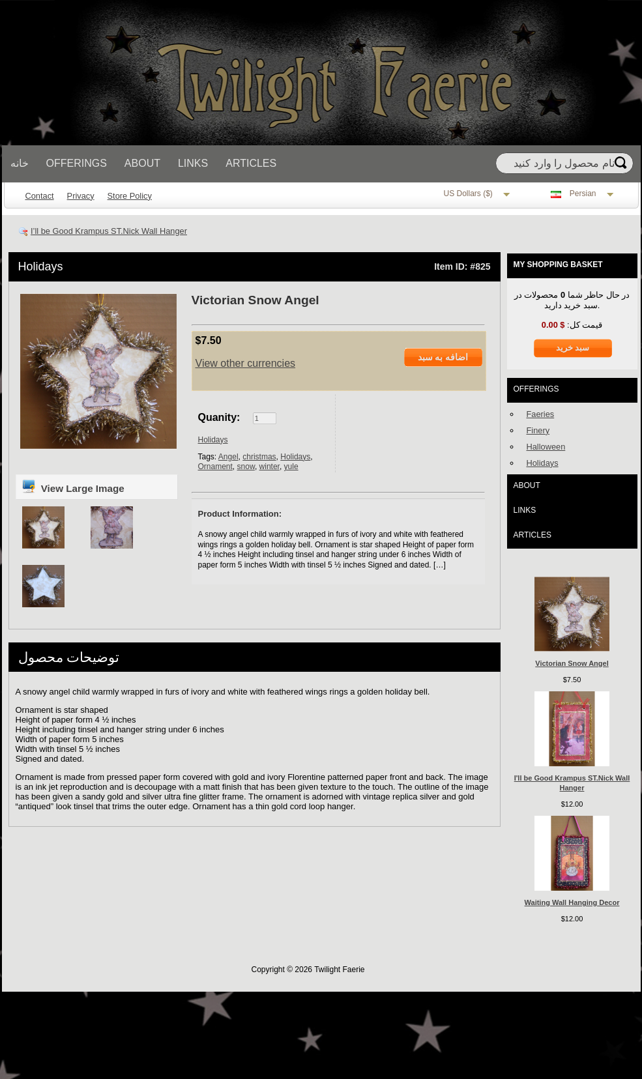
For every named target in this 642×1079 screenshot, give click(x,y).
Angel (228, 456)
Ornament (215, 466)
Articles (251, 163)
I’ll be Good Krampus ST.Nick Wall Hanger (109, 231)
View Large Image (72, 486)
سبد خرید (573, 347)
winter (269, 466)
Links (193, 163)
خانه (19, 163)
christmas (259, 456)
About (142, 163)
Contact (39, 196)
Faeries (541, 414)
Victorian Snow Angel (571, 663)
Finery (538, 430)
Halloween (546, 447)
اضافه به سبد (443, 357)
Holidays (40, 266)
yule (291, 466)
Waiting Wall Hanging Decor (572, 902)
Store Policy (130, 196)
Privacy (81, 196)
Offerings (76, 163)
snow (246, 466)
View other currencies (246, 363)
